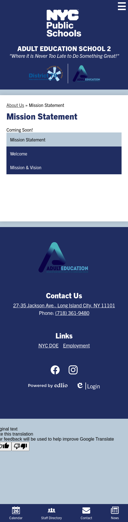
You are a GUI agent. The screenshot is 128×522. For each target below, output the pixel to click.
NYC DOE (48, 345)
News (115, 513)
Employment (76, 345)
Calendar (15, 513)
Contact (86, 513)
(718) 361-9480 (72, 313)
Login (88, 386)
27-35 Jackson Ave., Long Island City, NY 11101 (64, 305)
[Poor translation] (20, 446)
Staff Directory (51, 513)
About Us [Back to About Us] (15, 105)
